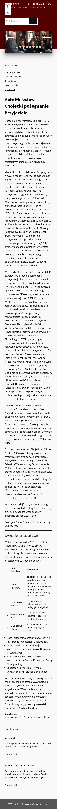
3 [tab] (24, 47)
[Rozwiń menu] (50, 21)
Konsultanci (10, 81)
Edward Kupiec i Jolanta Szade (19, 765)
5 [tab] (30, 47)
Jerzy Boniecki (11, 85)
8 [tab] (40, 47)
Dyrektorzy (10, 89)
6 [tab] (33, 47)
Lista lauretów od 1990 (15, 76)
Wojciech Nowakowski (40, 804)
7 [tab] (37, 47)
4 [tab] (27, 47)
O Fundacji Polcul (13, 72)
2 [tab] (20, 47)
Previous (10, 41)
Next (47, 41)
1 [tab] (17, 47)
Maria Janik (10, 738)
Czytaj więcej (11, 755)
